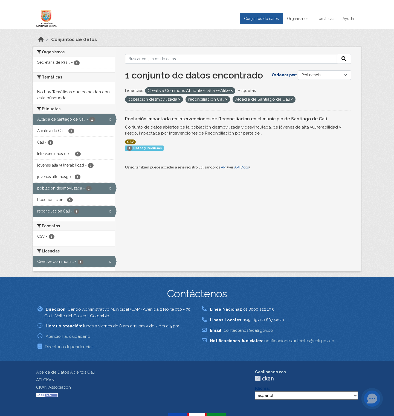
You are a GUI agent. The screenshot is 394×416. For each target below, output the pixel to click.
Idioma (262, 388)
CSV (130, 142)
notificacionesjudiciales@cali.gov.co (299, 340)
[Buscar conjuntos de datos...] (231, 59)
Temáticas (325, 18)
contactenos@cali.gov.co (248, 330)
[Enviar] (344, 59)
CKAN (264, 378)
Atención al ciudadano (68, 336)
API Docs (241, 167)
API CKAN (45, 379)
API (223, 167)
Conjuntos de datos (261, 18)
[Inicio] (41, 39)
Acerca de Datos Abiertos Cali (65, 372)
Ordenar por (284, 75)
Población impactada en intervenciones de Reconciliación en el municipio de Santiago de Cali (226, 118)
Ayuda (348, 18)
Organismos (298, 18)
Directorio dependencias (69, 346)
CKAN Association (53, 387)
